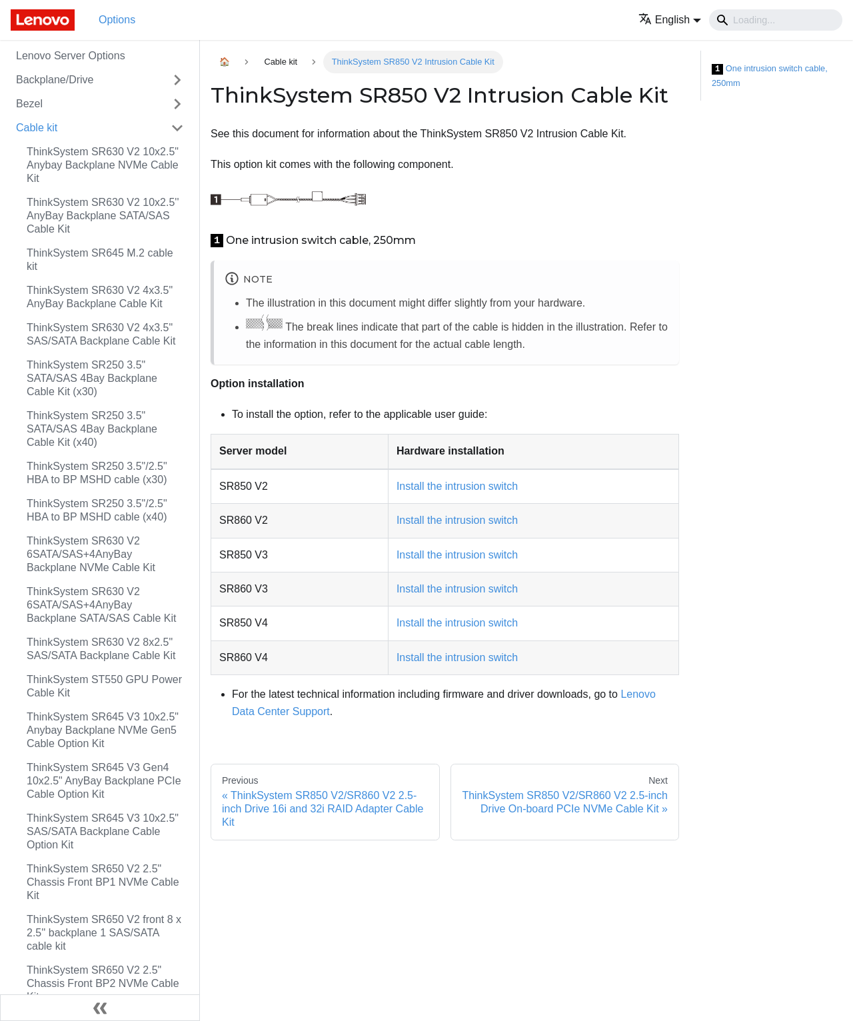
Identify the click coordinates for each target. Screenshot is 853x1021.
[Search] (775, 20)
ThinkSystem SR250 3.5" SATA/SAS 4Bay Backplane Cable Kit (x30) (92, 378)
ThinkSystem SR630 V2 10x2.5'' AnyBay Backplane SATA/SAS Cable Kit (103, 216)
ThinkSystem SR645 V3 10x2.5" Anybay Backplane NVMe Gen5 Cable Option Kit (103, 730)
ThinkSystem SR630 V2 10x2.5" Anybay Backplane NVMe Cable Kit (103, 165)
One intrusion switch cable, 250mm (770, 75)
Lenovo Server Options (70, 55)
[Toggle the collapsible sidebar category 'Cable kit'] (177, 128)
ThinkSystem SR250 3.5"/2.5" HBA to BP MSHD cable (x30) (97, 473)
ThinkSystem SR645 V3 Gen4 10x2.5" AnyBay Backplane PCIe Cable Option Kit (104, 781)
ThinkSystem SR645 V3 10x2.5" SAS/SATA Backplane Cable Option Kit (103, 831)
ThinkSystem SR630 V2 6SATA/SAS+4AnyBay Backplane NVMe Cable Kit (91, 554)
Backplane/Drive (55, 79)
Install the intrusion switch (457, 486)
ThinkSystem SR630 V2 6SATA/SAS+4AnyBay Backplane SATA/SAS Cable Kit (101, 605)
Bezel (29, 103)
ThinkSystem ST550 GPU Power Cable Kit (104, 686)
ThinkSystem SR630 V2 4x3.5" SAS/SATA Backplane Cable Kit (101, 334)
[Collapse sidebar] (100, 1007)
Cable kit (36, 127)
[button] (669, 19)
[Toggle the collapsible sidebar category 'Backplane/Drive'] (177, 80)
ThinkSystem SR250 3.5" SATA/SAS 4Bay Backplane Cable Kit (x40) (92, 429)
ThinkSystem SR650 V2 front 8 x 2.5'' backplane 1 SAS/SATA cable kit (104, 933)
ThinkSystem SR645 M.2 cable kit (100, 259)
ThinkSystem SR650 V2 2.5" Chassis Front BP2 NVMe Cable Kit (103, 983)
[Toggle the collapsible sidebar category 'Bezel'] (177, 104)
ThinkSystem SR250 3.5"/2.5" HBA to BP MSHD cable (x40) (97, 510)
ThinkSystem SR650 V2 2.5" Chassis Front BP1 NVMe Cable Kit (103, 882)
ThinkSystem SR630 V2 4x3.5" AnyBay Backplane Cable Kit (100, 297)
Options (117, 19)
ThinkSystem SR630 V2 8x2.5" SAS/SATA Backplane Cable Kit (101, 648)
